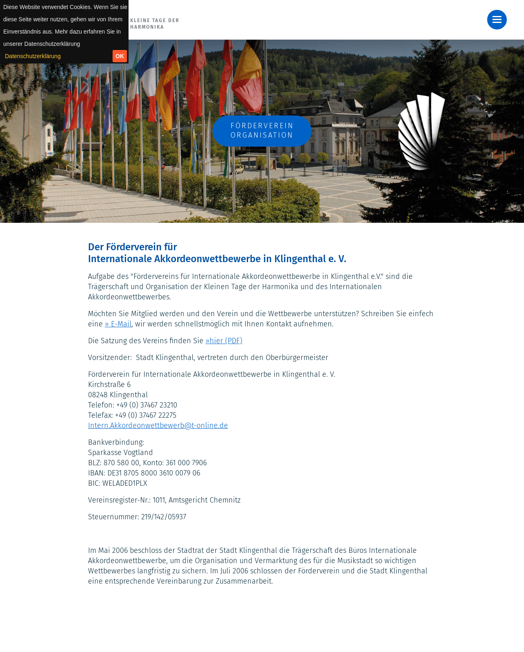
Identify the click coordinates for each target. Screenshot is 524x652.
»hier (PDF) (224, 340)
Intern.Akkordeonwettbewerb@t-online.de (158, 425)
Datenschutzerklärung (33, 56)
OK (119, 56)
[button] (497, 19)
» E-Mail (118, 323)
